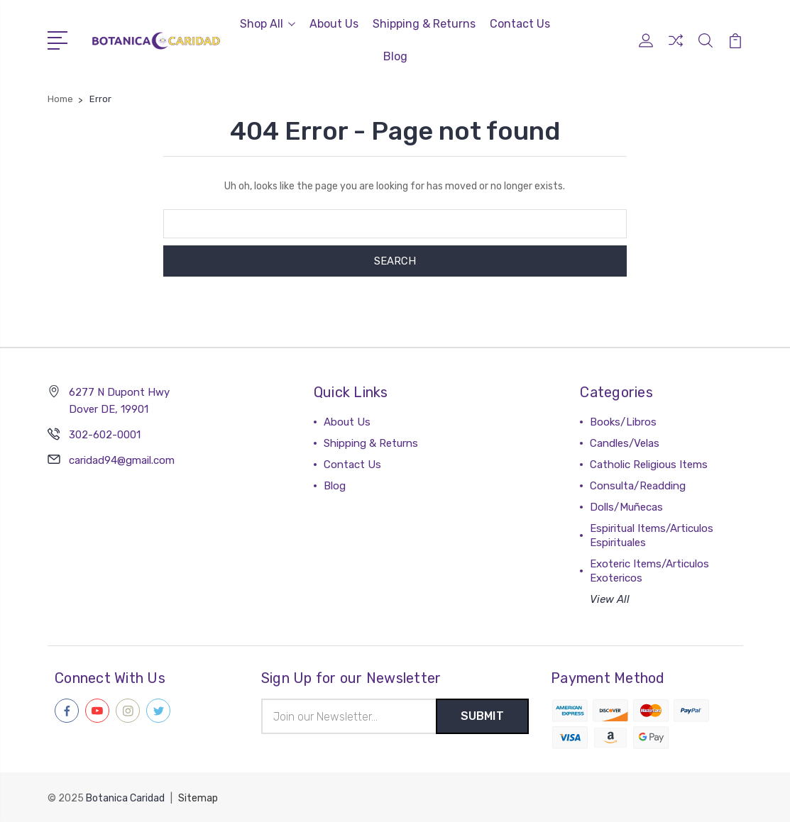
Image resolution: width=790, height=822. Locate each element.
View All (610, 599)
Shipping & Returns (424, 23)
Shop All (267, 23)
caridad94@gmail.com (122, 460)
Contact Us (520, 23)
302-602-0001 (105, 434)
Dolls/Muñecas (626, 507)
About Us (333, 23)
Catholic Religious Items (649, 464)
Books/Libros (623, 422)
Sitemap (198, 798)
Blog (395, 56)
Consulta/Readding (638, 485)
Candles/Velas (624, 443)
